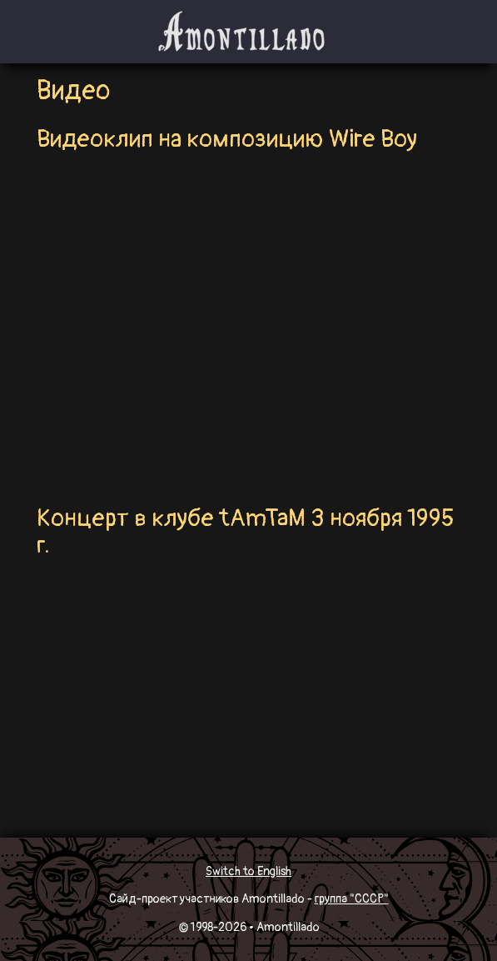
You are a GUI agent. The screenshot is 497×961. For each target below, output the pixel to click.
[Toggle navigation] (62, 31)
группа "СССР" (352, 899)
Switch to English (248, 871)
